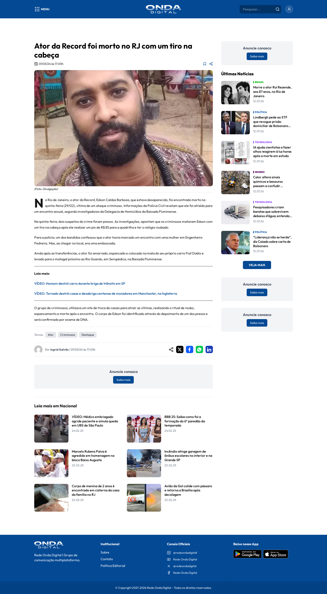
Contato (107, 559)
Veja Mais (257, 265)
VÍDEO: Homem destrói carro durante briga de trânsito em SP (79, 283)
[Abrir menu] (41, 9)
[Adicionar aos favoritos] (205, 64)
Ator (51, 335)
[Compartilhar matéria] (211, 64)
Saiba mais (123, 380)
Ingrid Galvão (59, 349)
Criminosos (67, 335)
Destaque (88, 335)
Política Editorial (113, 566)
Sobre (105, 552)
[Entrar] (289, 9)
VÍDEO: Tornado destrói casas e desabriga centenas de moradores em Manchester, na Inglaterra (105, 293)
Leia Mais (123, 522)
